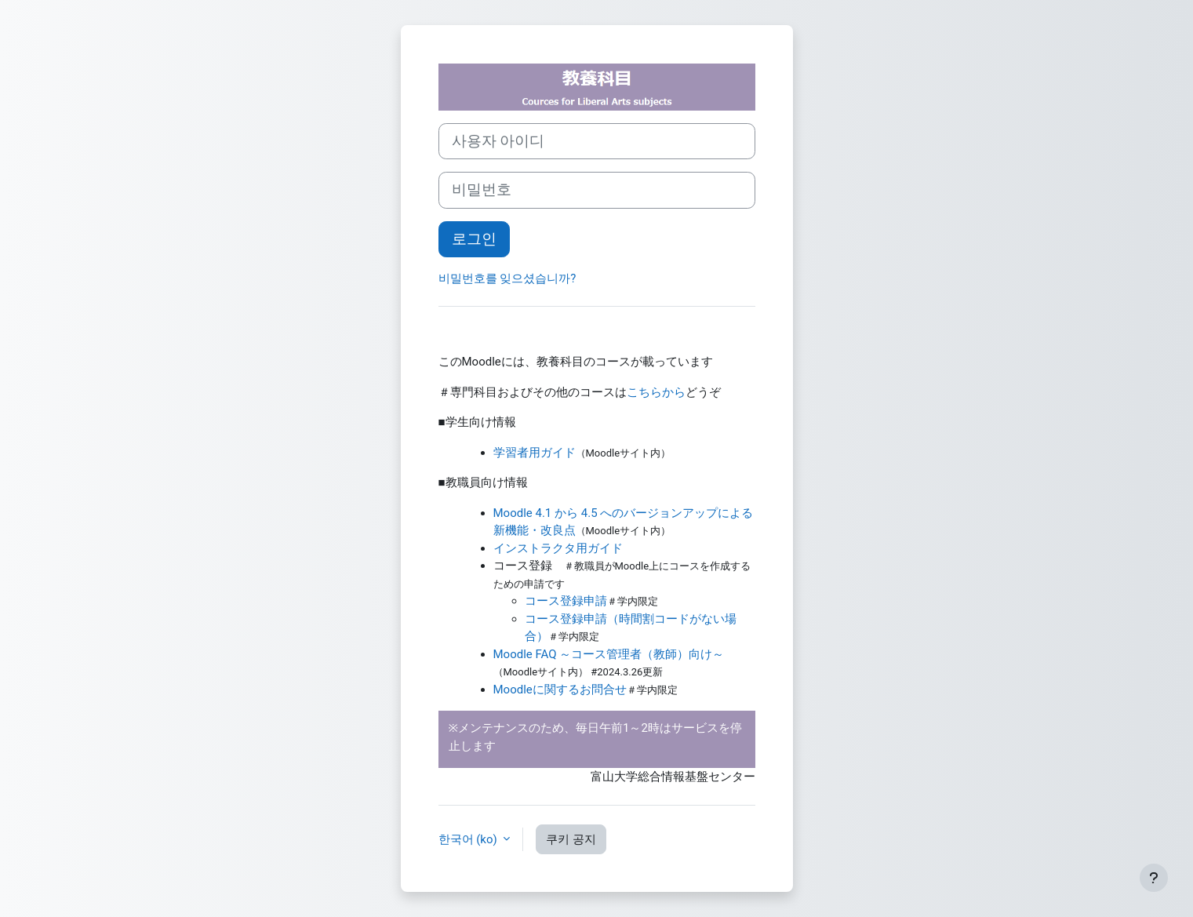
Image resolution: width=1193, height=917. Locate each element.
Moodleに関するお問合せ (560, 689)
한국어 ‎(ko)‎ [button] (469, 839)
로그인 (474, 239)
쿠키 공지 (571, 839)
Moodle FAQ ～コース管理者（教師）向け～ (609, 654)
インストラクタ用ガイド (558, 548)
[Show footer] (1154, 878)
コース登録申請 (566, 601)
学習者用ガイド (534, 453)
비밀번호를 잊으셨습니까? (507, 278)
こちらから (656, 392)
